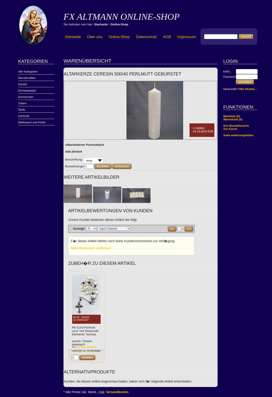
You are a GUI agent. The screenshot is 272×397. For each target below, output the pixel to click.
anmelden (245, 82)
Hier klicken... (248, 89)
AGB (167, 37)
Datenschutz (146, 37)
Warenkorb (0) (232, 119)
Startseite (101, 24)
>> (189, 229)
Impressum (186, 37)
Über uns (94, 37)
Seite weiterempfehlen (238, 135)
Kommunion (25, 97)
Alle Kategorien (27, 71)
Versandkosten (117, 392)
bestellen (103, 166)
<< (172, 229)
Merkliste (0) (231, 116)
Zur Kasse (230, 129)
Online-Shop (119, 24)
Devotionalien (26, 78)
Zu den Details (84, 347)
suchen (246, 36)
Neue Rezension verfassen (91, 248)
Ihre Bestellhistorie (236, 125)
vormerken (122, 166)
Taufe (21, 109)
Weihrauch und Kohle (31, 122)
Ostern (22, 103)
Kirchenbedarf (27, 90)
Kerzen (22, 84)
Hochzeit (23, 116)
